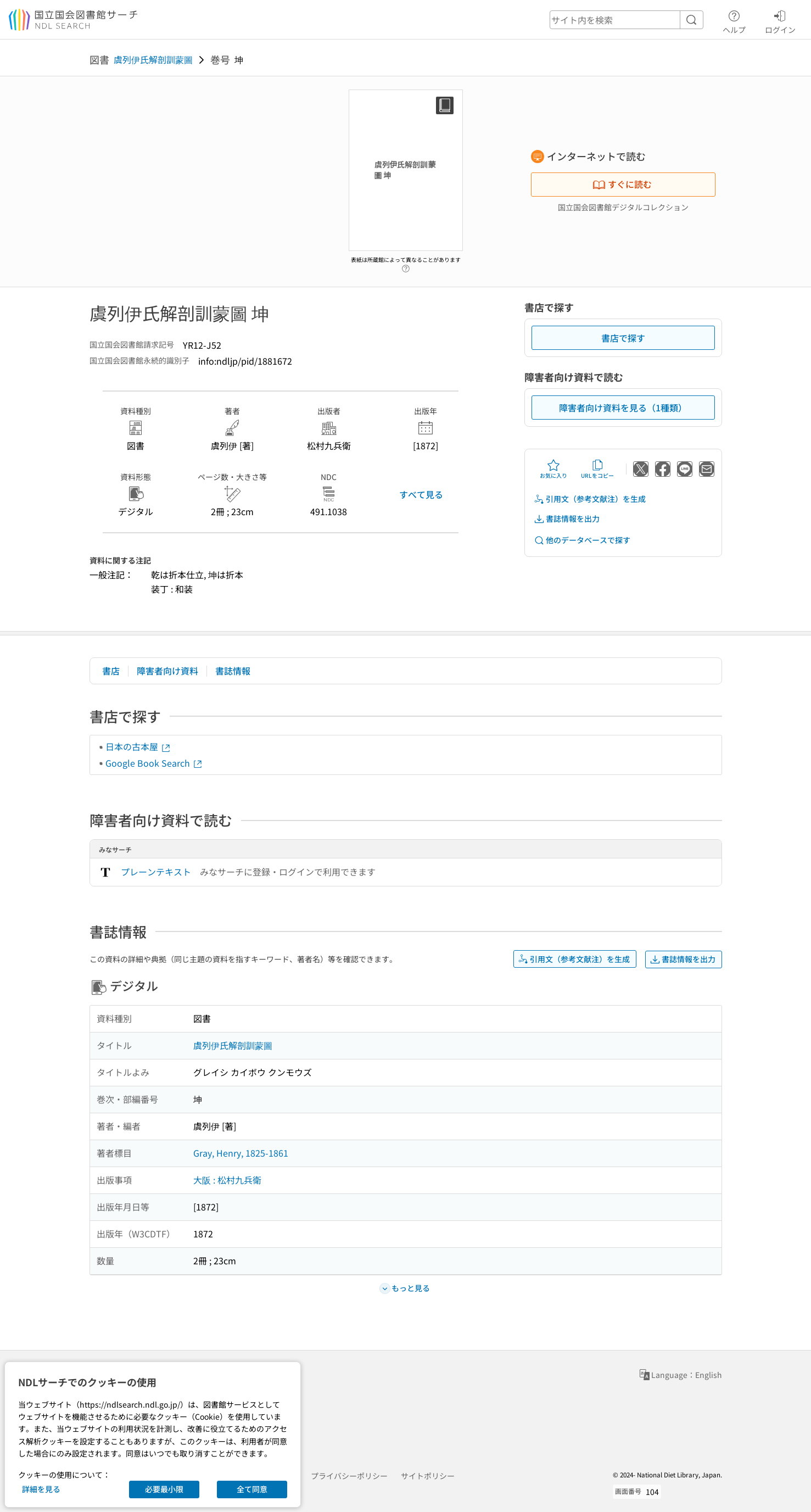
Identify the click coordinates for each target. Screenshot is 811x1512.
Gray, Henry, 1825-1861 (240, 1152)
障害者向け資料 (167, 670)
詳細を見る (41, 1488)
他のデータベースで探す (582, 540)
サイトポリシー (428, 1475)
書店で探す (623, 337)
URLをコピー (597, 469)
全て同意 (252, 1488)
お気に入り (553, 469)
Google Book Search (154, 762)
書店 (111, 670)
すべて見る (421, 494)
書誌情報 (232, 670)
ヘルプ (734, 20)
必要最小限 (164, 1488)
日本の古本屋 (138, 746)
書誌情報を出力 (567, 519)
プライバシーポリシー (349, 1475)
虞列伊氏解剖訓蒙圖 (153, 59)
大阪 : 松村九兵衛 (227, 1179)
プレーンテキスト (156, 871)
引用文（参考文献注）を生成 (590, 499)
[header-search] (626, 19)
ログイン (780, 20)
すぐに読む (622, 184)
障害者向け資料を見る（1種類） (623, 407)
